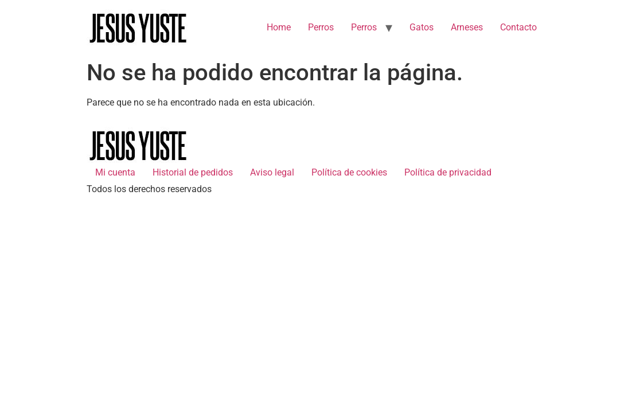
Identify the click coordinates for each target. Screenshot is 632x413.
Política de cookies (349, 172)
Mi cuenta (115, 172)
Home (279, 27)
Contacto (518, 27)
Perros (321, 27)
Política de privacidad (447, 172)
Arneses (467, 27)
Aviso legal (272, 172)
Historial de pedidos (193, 172)
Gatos (421, 27)
